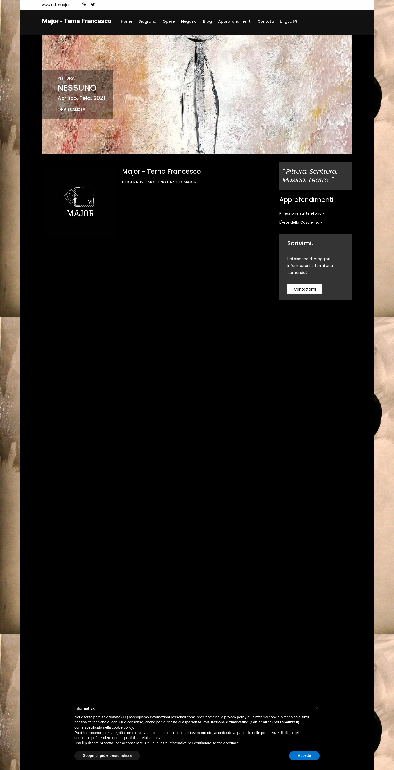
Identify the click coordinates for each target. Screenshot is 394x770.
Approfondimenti (234, 21)
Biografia (147, 21)
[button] (317, 708)
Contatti (265, 21)
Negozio (189, 21)
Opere (169, 21)
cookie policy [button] (122, 727)
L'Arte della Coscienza (300, 222)
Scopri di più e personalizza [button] (107, 755)
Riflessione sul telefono (301, 213)
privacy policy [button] (235, 717)
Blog (207, 21)
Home (126, 21)
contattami (305, 289)
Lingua (288, 21)
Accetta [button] (304, 755)
